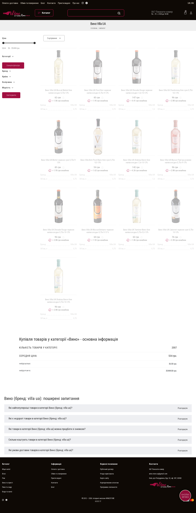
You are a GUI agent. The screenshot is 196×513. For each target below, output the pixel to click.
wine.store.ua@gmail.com (158, 474)
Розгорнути (182, 408)
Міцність (6, 88)
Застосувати (11, 95)
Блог (43, 3)
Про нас (76, 3)
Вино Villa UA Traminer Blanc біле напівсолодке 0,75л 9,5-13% (136, 231)
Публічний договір (106, 469)
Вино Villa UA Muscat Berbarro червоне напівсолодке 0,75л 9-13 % (98, 231)
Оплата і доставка (10, 3)
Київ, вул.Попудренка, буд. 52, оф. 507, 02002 (165, 478)
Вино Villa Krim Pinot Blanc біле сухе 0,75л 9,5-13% (98, 161)
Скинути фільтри (13, 65)
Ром (3, 478)
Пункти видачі (64, 3)
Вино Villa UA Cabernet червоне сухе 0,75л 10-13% (175, 231)
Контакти (51, 3)
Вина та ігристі (7, 483)
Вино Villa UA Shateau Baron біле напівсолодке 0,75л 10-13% (58, 300)
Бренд (5, 71)
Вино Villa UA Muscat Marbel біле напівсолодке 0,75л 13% (58, 91)
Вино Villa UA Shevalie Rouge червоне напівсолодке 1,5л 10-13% (136, 91)
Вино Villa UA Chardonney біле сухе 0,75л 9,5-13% (176, 91)
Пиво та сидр (7, 487)
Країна (5, 77)
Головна (94, 28)
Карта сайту (104, 478)
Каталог (102, 28)
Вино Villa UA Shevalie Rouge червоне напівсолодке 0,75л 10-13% (58, 231)
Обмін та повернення (29, 3)
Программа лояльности (108, 487)
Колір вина (7, 82)
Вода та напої (7, 492)
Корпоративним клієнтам (109, 483)
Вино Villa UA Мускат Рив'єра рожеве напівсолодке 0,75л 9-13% (175, 161)
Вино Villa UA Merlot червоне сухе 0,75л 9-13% (58, 161)
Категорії (6, 56)
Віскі (4, 474)
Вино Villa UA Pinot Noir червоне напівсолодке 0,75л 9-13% (97, 91)
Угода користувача (107, 474)
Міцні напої (6, 469)
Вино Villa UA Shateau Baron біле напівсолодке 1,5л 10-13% (136, 161)
